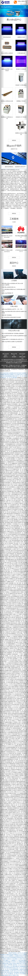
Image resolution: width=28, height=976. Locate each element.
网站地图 (15, 377)
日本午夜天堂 (8, 957)
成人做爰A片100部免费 (6, 964)
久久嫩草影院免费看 (23, 969)
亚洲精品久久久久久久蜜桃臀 (20, 954)
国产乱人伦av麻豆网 (22, 953)
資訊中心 (6, 356)
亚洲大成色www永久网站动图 (10, 966)
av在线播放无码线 (18, 956)
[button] (2, 488)
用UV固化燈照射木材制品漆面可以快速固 (11, 317)
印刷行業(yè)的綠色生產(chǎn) (8, 287)
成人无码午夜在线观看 (6, 967)
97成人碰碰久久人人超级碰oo (9, 960)
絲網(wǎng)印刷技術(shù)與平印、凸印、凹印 (12, 309)
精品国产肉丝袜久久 (13, 953)
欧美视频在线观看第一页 (5, 970)
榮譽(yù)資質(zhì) (22, 357)
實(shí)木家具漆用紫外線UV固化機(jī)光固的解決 (13, 333)
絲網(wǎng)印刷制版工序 (7, 293)
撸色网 (6, 975)
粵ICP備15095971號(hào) (11, 366)
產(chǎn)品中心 (22, 354)
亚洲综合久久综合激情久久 (13, 959)
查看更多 (14, 140)
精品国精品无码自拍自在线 (17, 957)
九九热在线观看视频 (13, 969)
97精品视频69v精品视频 (18, 972)
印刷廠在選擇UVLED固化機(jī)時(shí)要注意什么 (13, 339)
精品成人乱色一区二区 (17, 967)
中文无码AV (13, 961)
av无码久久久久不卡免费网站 (6, 956)
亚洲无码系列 (10, 972)
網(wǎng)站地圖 (21, 366)
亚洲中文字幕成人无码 (13, 975)
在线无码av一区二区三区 (18, 964)
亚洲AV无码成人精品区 (14, 963)
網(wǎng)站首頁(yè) (6, 7)
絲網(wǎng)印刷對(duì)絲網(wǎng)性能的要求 (12, 341)
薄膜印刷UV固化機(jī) (7, 315)
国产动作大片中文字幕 (17, 970)
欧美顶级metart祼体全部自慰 (6, 954)
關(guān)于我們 (14, 354)
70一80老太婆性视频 (21, 960)
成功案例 (14, 356)
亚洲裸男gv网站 (5, 963)
